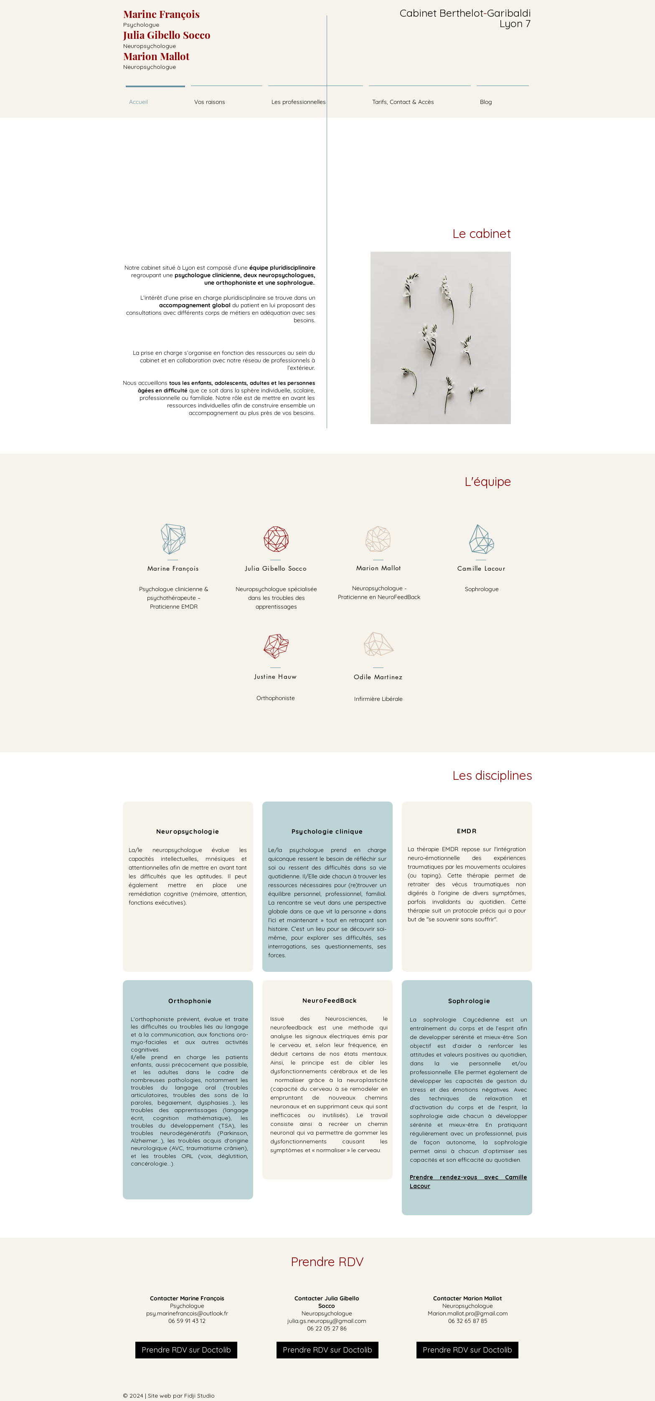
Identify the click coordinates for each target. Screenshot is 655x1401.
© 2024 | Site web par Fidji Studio (169, 1395)
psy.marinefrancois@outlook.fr (187, 1313)
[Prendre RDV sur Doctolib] (186, 1350)
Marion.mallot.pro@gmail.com (468, 1313)
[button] (315, 98)
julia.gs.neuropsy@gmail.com (326, 1321)
